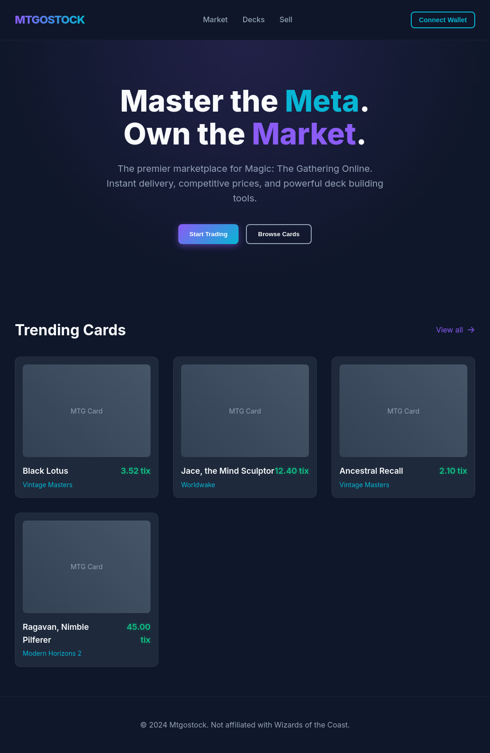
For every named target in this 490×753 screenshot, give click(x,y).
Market (215, 19)
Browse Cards (279, 234)
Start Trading (208, 234)
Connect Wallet (443, 20)
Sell (286, 19)
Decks (254, 19)
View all (455, 330)
